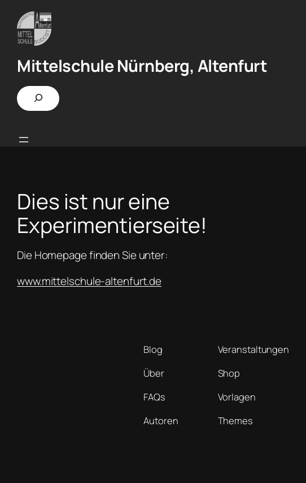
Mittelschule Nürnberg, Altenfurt (142, 65)
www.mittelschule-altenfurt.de (89, 281)
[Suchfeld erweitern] (38, 98)
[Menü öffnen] (23, 139)
